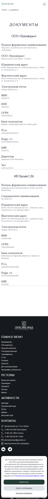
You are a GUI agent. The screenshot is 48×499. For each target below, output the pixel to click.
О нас (3, 357)
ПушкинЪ (5, 386)
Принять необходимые (24, 488)
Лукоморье (5, 383)
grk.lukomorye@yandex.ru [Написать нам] (13, 440)
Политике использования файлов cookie (29, 476)
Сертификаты (7, 354)
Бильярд (4, 403)
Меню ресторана (8, 380)
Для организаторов (9, 367)
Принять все (24, 482)
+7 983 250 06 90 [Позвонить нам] (12, 437)
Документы (14, 10)
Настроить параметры (24, 493)
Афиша (4, 412)
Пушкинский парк (8, 406)
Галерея (4, 360)
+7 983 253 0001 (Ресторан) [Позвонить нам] (13, 430)
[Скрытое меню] (44, 4)
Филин (4, 393)
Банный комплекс (8, 348)
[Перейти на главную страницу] (7, 4)
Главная (4, 10)
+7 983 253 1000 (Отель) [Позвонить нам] (12, 433)
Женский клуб (7, 415)
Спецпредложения (9, 351)
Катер (3, 409)
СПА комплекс (7, 345)
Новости (4, 364)
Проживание (6, 342)
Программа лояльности (11, 370)
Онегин (4, 389)
